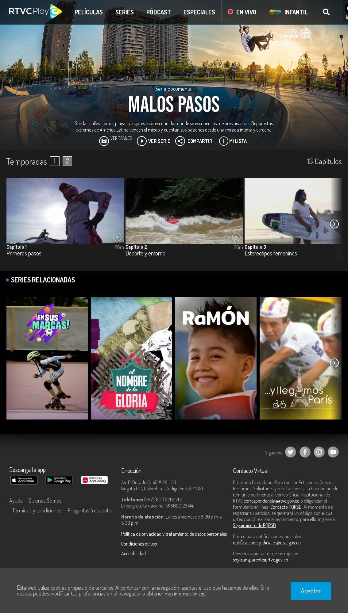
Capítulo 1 (16, 247)
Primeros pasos (23, 253)
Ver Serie (153, 141)
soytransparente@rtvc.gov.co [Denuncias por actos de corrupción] (260, 560)
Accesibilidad (133, 553)
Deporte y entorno (145, 253)
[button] (334, 223)
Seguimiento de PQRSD (254, 525)
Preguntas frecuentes (91, 510)
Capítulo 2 (136, 247)
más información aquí (186, 594)
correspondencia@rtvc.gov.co (272, 501)
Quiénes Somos (45, 500)
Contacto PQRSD (286, 507)
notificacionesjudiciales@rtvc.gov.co (267, 542)
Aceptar (311, 590)
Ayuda (16, 500)
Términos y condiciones (36, 510)
